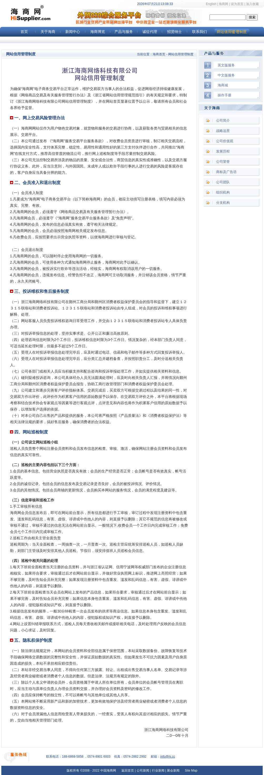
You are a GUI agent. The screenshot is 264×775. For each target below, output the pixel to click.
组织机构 (223, 192)
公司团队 (223, 182)
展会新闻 (173, 770)
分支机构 (223, 203)
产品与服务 (123, 31)
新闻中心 (72, 31)
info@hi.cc (167, 756)
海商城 (223, 85)
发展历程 (223, 151)
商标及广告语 (226, 172)
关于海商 (48, 31)
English (211, 4)
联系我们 (199, 31)
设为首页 (237, 4)
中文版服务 (226, 75)
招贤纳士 (174, 31)
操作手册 (224, 95)
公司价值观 (224, 141)
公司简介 (223, 120)
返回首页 (127, 770)
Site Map (190, 770)
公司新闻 (143, 770)
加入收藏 (255, 4)
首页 (24, 31)
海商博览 (97, 31)
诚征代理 (149, 31)
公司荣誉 (223, 162)
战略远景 (223, 131)
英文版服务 (226, 65)
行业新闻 (158, 770)
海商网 (223, 4)
